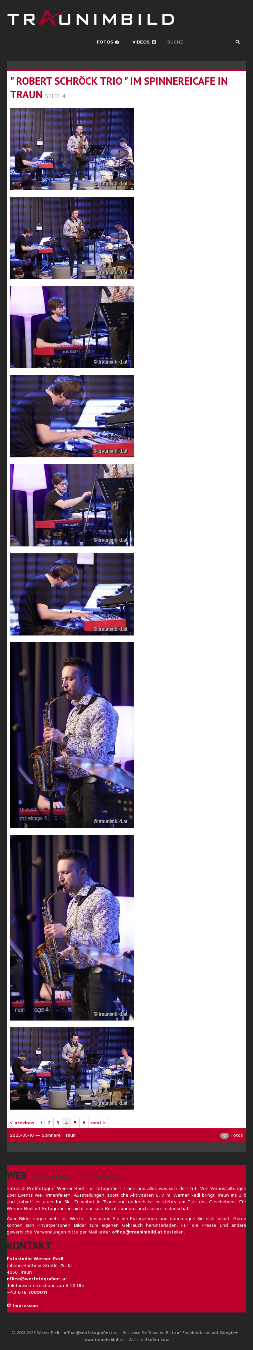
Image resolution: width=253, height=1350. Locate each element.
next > (98, 1123)
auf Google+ (225, 1333)
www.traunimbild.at (104, 1340)
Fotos (108, 42)
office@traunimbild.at (137, 1232)
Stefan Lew (157, 1340)
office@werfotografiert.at (37, 1279)
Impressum (22, 1305)
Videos (144, 42)
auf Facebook (188, 1333)
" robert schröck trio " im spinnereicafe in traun (119, 87)
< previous (22, 1123)
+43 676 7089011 (27, 1292)
